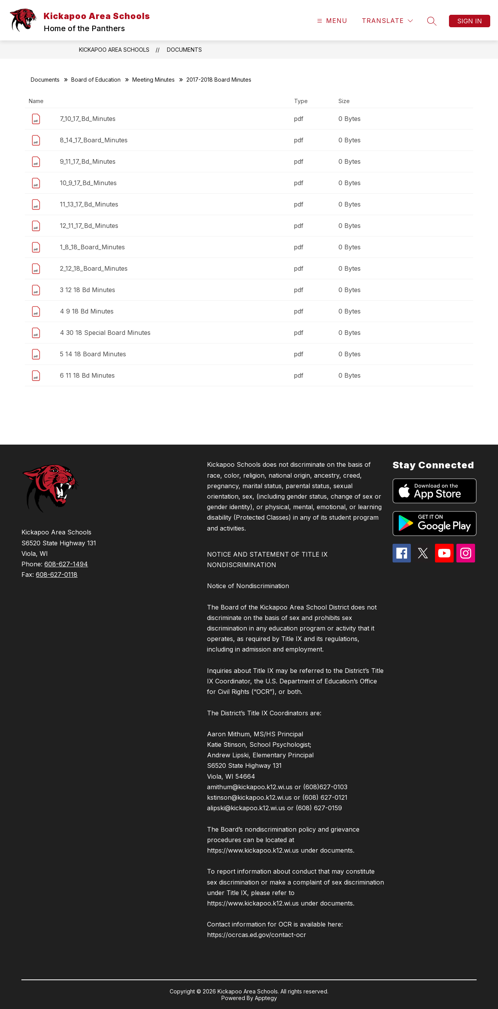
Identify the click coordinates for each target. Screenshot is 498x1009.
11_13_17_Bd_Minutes (89, 204)
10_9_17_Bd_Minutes (88, 183)
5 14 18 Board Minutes (93, 354)
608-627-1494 (66, 564)
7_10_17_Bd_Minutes (88, 119)
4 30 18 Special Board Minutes (105, 332)
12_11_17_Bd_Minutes (89, 225)
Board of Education (96, 79)
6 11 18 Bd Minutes (87, 375)
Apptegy (266, 998)
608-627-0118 (56, 574)
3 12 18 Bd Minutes (87, 290)
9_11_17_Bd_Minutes (88, 161)
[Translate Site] (387, 21)
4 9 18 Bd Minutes (87, 311)
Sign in (469, 21)
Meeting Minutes (153, 79)
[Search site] (432, 21)
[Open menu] (331, 21)
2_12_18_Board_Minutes (94, 268)
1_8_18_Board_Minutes (92, 247)
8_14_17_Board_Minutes (94, 140)
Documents (184, 49)
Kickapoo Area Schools (114, 49)
